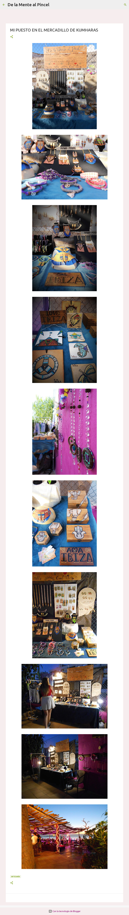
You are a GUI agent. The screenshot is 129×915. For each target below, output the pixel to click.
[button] (11, 37)
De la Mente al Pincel (28, 4)
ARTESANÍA (15, 876)
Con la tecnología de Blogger (64, 911)
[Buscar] (53, 4)
